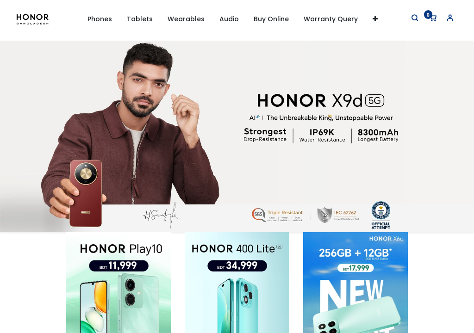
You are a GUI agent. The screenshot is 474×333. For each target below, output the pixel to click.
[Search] (409, 17)
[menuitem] (271, 19)
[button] (375, 19)
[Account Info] (444, 17)
